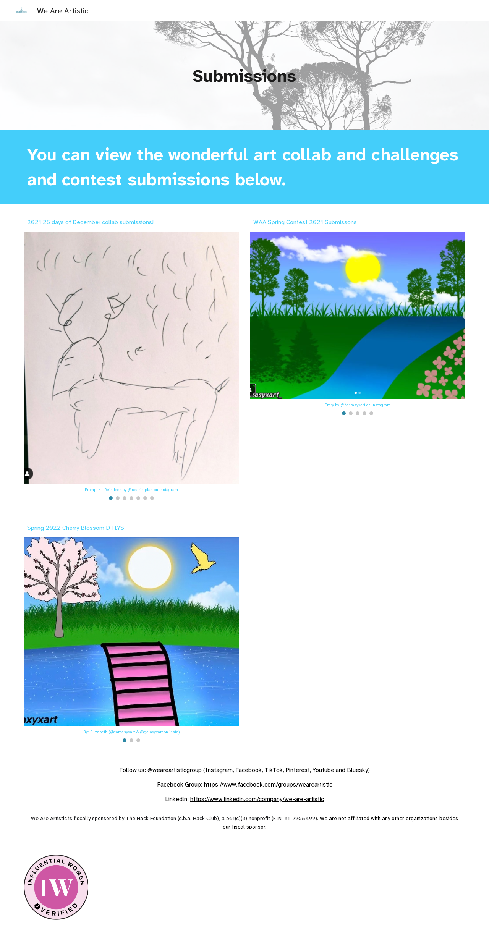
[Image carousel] (131, 366)
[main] (244, 75)
